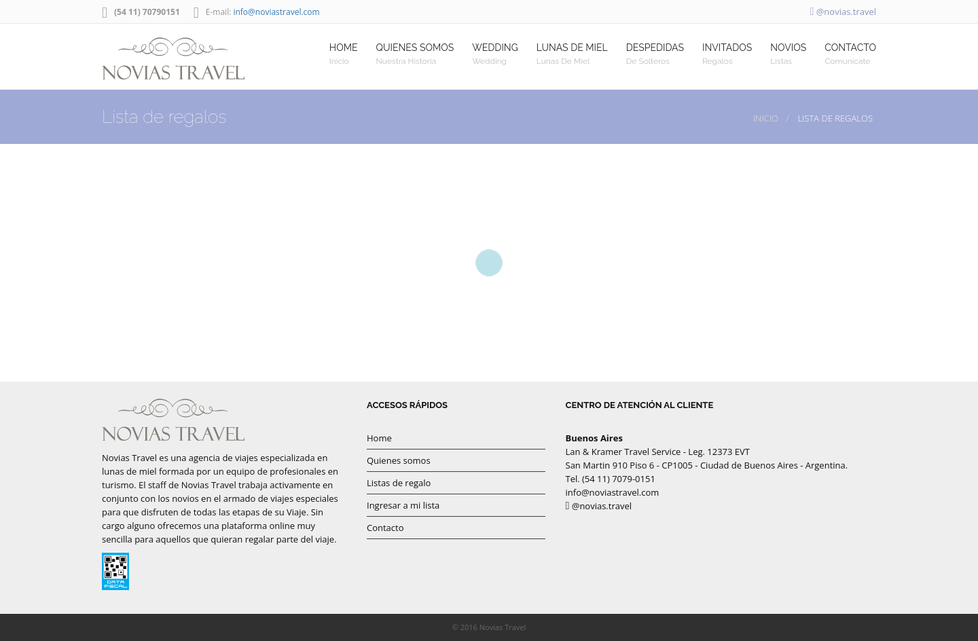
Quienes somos (399, 460)
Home (379, 438)
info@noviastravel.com (276, 12)
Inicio (765, 118)
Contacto (385, 527)
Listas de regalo (399, 483)
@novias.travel (843, 11)
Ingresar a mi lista (403, 505)
